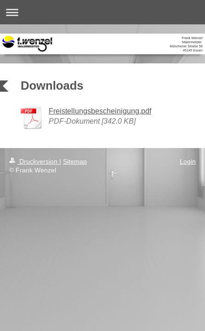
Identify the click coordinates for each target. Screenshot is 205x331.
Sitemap (75, 161)
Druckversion (34, 161)
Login (188, 161)
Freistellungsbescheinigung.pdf (100, 111)
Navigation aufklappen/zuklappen (102, 12)
